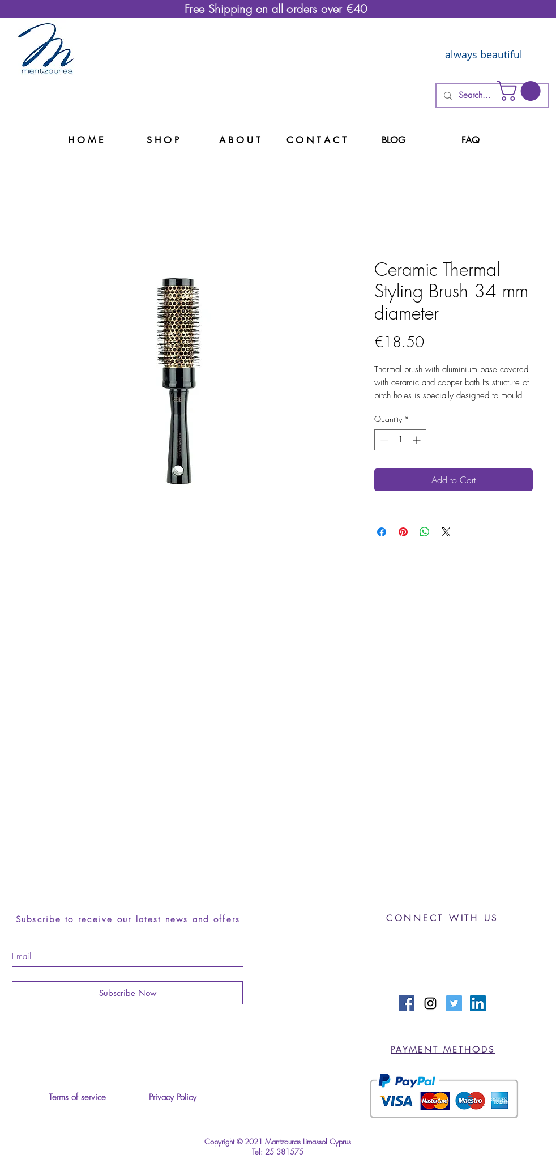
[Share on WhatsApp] (424, 532)
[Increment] (417, 440)
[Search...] (491, 95)
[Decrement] (383, 440)
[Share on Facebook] (381, 532)
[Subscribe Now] (127, 992)
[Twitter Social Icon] (454, 1003)
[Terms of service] (77, 1097)
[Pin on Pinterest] (403, 532)
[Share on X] (446, 532)
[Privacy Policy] (172, 1097)
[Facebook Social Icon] (406, 1003)
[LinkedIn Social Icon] (478, 1003)
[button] (521, 91)
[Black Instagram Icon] (430, 1003)
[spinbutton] (400, 440)
